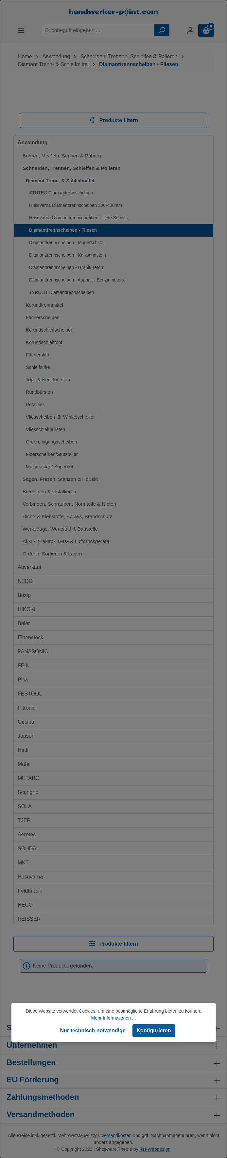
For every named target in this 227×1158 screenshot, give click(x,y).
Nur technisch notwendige (93, 1030)
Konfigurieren (154, 1030)
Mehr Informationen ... (113, 1018)
